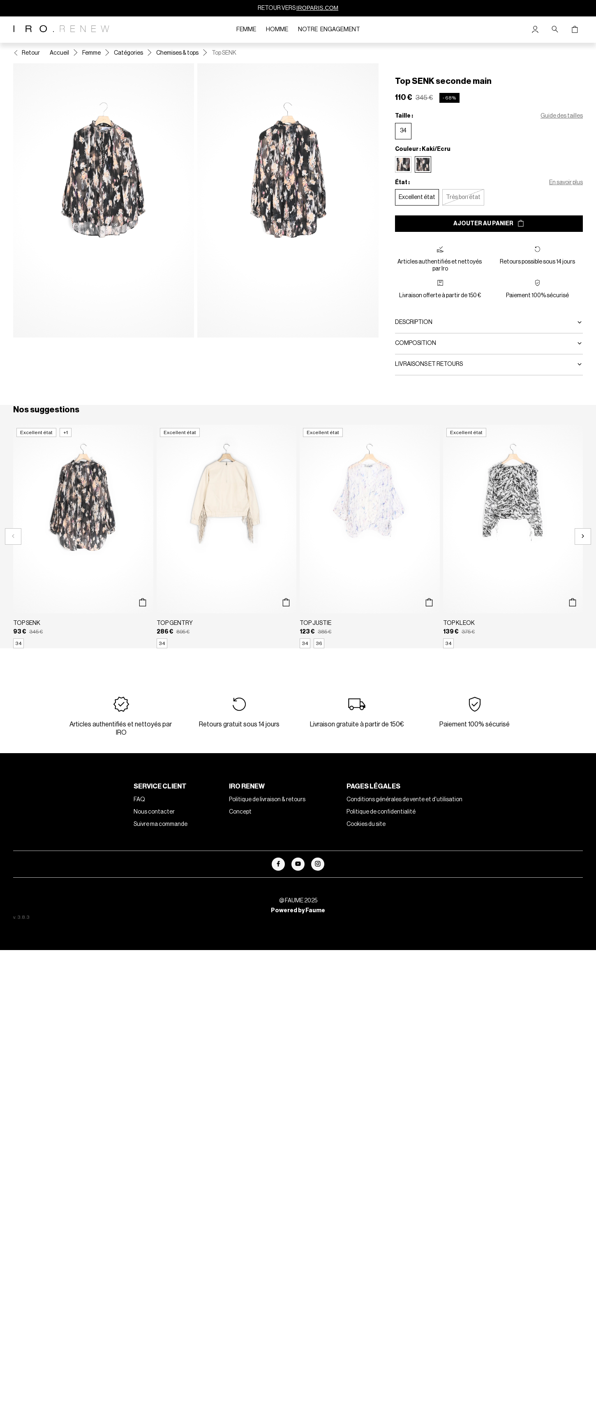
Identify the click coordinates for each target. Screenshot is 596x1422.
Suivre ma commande (160, 824)
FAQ (139, 799)
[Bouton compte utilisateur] (535, 29)
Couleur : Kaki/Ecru (422, 149)
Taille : (404, 116)
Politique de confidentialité (381, 812)
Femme (246, 29)
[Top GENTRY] (227, 537)
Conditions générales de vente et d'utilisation (404, 799)
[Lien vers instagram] (317, 864)
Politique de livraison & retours (267, 799)
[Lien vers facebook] (278, 864)
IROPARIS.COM (317, 8)
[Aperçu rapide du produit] (143, 603)
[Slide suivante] (583, 536)
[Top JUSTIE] (370, 537)
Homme (277, 29)
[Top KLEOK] (513, 537)
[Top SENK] (83, 537)
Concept (240, 812)
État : (402, 182)
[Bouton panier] (574, 29)
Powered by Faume (298, 910)
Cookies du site (366, 824)
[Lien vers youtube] (298, 864)
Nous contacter (154, 812)
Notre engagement (329, 29)
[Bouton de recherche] (555, 29)
